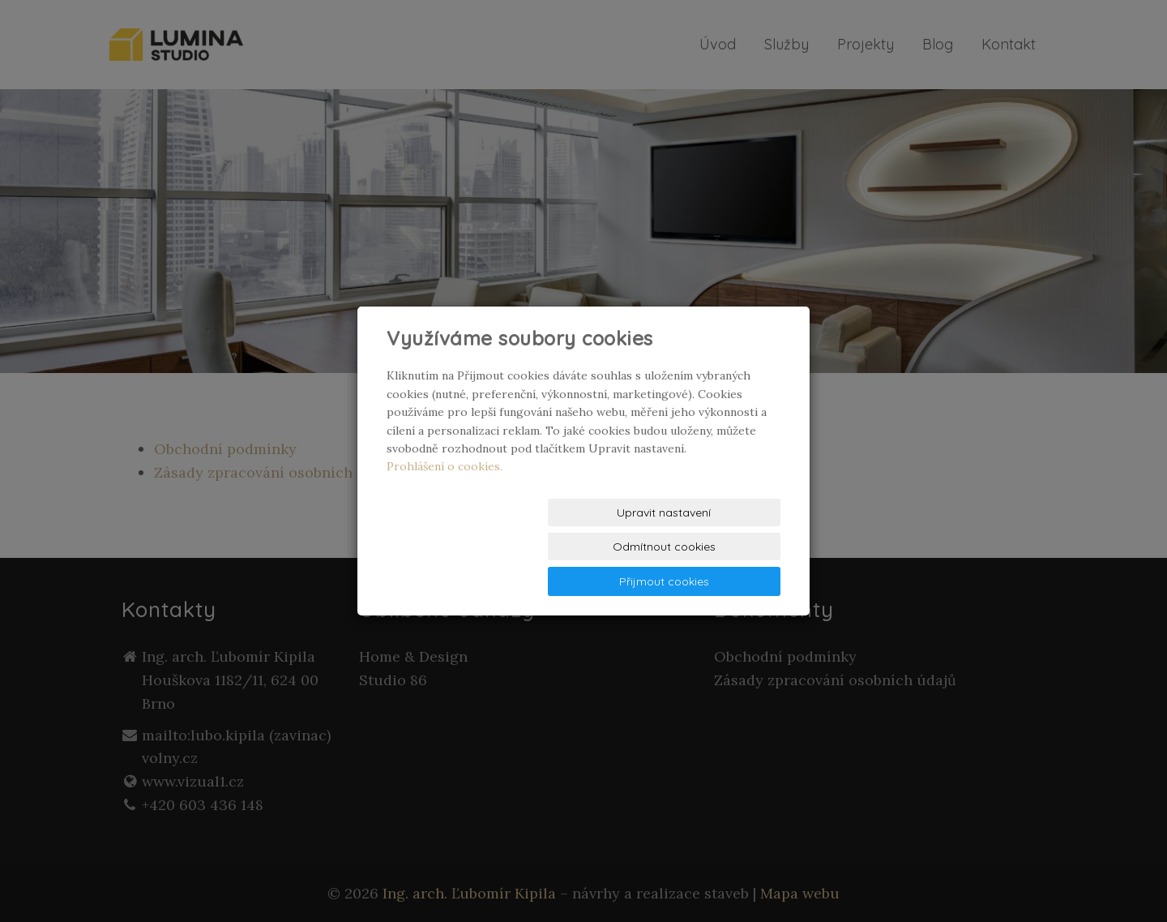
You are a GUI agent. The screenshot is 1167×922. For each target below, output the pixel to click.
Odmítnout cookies (583, 547)
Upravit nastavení (450, 547)
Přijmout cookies (718, 547)
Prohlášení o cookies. (444, 500)
